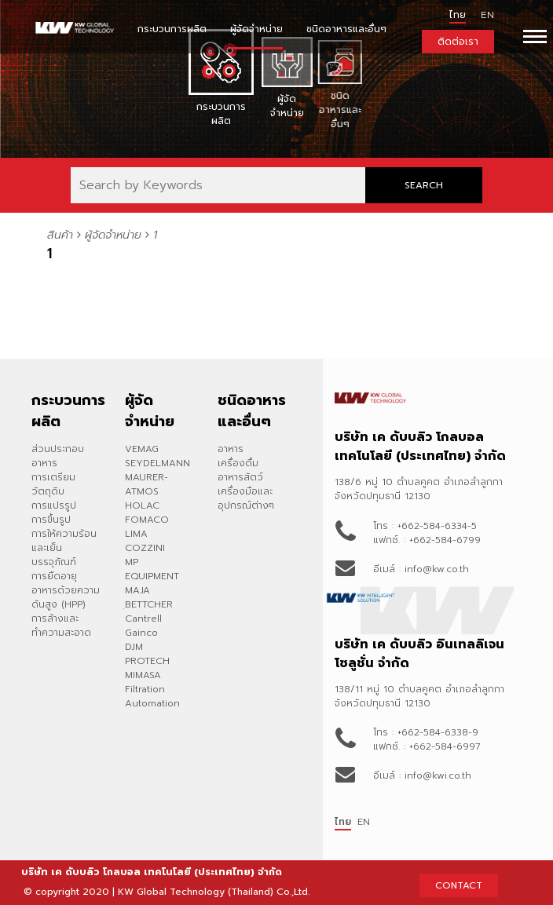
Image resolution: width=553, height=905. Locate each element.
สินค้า (60, 235)
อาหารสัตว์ (240, 477)
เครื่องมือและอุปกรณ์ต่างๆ (246, 498)
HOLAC (142, 505)
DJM (134, 647)
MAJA (137, 590)
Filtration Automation (152, 696)
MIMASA (143, 675)
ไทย (457, 15)
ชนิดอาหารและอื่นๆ (346, 29)
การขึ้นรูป (51, 520)
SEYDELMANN (157, 463)
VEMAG (142, 449)
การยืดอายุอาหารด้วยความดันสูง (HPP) (65, 590)
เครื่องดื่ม (238, 463)
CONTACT (458, 885)
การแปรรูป (53, 505)
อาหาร (231, 449)
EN (363, 822)
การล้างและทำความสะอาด (61, 625)
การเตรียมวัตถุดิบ (53, 484)
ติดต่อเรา (458, 42)
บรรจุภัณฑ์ (53, 562)
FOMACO (147, 520)
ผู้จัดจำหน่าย (256, 29)
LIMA (136, 534)
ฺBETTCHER (149, 604)
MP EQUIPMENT (152, 569)
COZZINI (145, 548)
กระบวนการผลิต (172, 29)
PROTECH (147, 661)
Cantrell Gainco (143, 625)
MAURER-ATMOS (146, 484)
